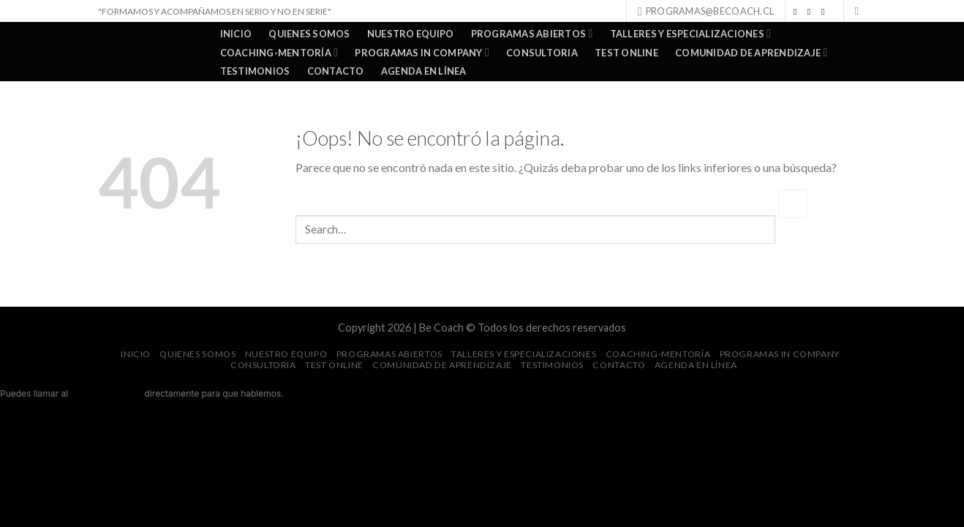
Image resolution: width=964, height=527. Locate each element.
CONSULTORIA (542, 53)
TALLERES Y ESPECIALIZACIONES (690, 33)
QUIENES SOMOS (309, 34)
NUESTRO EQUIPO (410, 34)
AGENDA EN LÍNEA (424, 71)
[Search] (860, 11)
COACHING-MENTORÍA (279, 52)
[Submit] (793, 204)
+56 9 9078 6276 (107, 393)
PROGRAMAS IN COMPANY (422, 52)
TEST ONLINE (626, 53)
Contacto (335, 71)
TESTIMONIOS (255, 71)
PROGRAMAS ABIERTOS (532, 33)
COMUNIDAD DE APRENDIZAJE (751, 52)
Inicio (236, 34)
